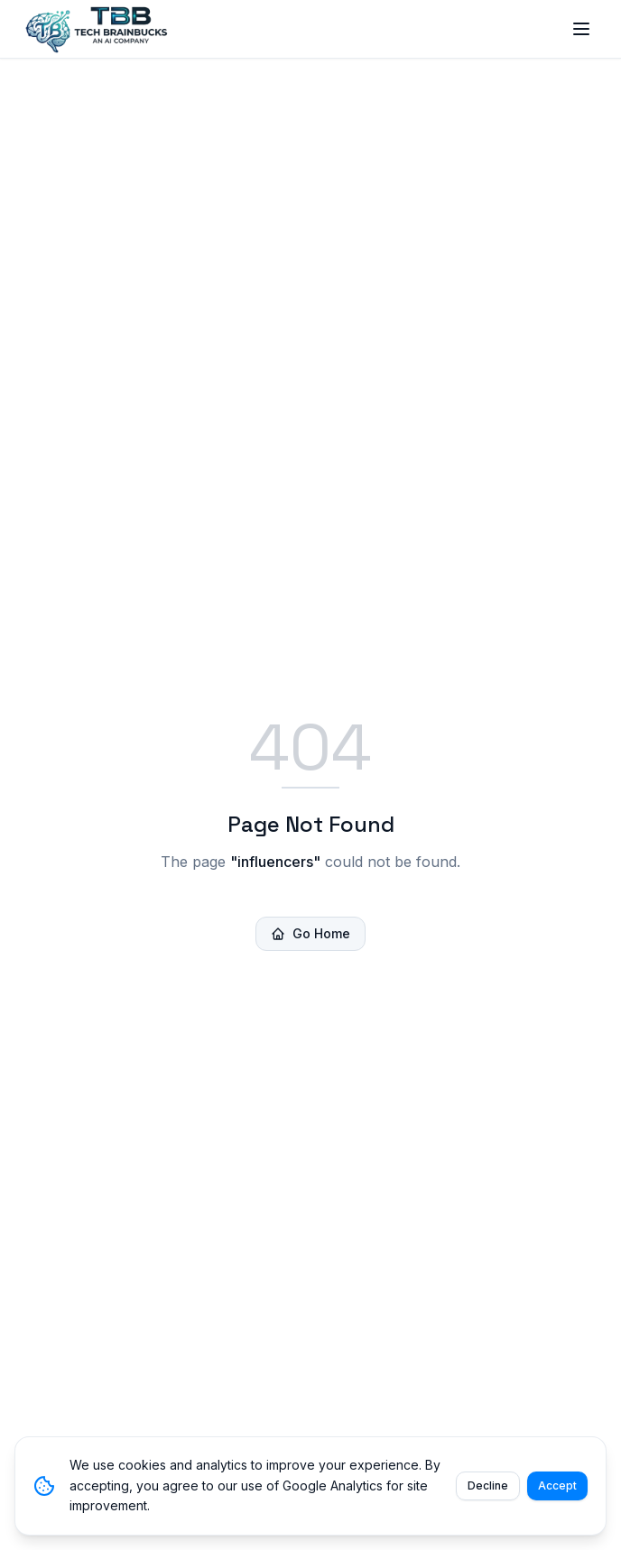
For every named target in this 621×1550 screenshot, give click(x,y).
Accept (557, 1485)
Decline (488, 1485)
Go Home (310, 933)
